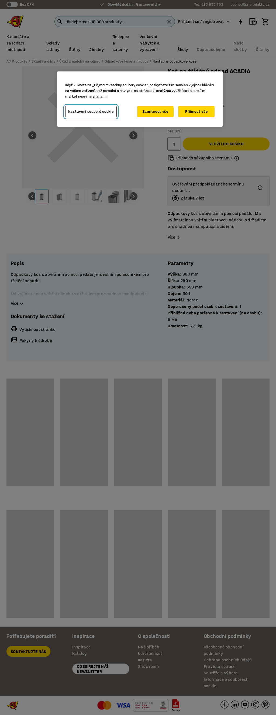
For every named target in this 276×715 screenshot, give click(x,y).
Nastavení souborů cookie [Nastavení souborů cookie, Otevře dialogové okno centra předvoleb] (91, 111)
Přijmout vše (196, 111)
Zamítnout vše (155, 111)
